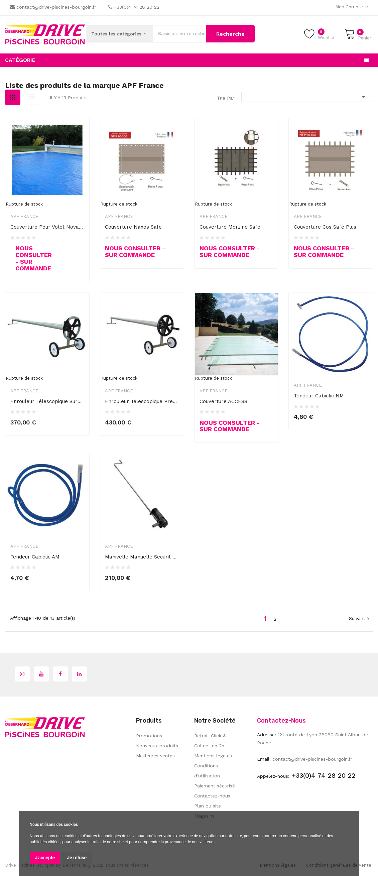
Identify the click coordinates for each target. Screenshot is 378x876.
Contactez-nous (212, 795)
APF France (24, 216)
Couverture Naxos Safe (133, 227)
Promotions (149, 735)
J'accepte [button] (45, 857)
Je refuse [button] (77, 857)
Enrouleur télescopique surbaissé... (47, 401)
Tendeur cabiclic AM (34, 557)
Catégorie (20, 60)
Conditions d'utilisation (207, 770)
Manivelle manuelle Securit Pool (142, 557)
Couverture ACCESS (223, 401)
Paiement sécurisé (214, 785)
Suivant (360, 619)
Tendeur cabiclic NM (319, 396)
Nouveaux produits (157, 745)
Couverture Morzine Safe (230, 227)
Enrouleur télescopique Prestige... (142, 401)
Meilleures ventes (155, 755)
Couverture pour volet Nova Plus (47, 227)
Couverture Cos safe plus (325, 227)
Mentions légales (213, 755)
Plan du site (207, 805)
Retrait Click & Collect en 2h (210, 740)
